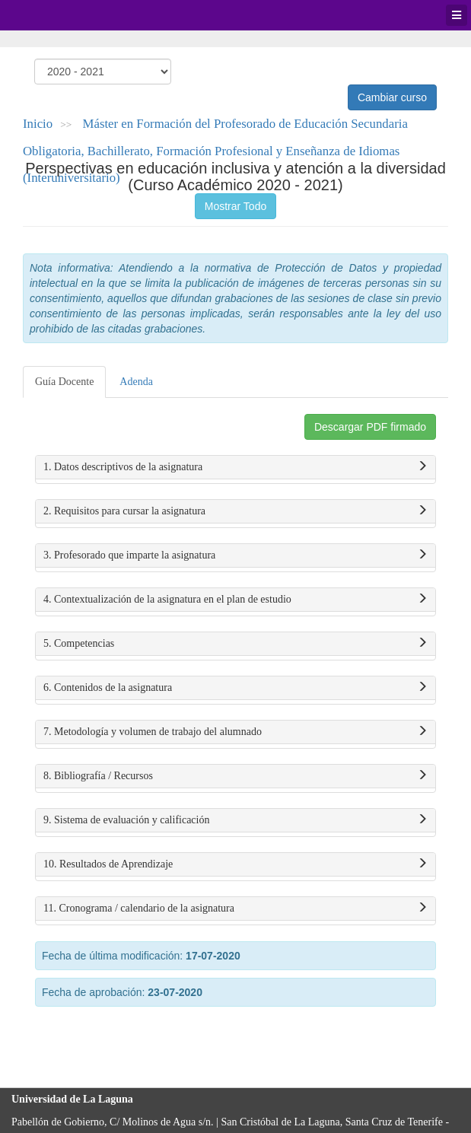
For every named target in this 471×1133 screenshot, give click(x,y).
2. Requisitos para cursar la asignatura (235, 511)
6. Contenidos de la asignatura (235, 687)
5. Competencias (235, 643)
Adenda (136, 381)
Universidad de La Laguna (53, 15)
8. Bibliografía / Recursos (235, 776)
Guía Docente (64, 381)
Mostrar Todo (235, 206)
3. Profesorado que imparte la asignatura (235, 555)
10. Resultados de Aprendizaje (235, 864)
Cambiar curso (392, 97)
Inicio (38, 123)
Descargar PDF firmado (370, 427)
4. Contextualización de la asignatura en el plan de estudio (235, 599)
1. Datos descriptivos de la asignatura (235, 467)
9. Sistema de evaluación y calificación (235, 820)
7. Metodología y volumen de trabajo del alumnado (235, 732)
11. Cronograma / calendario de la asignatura (235, 908)
